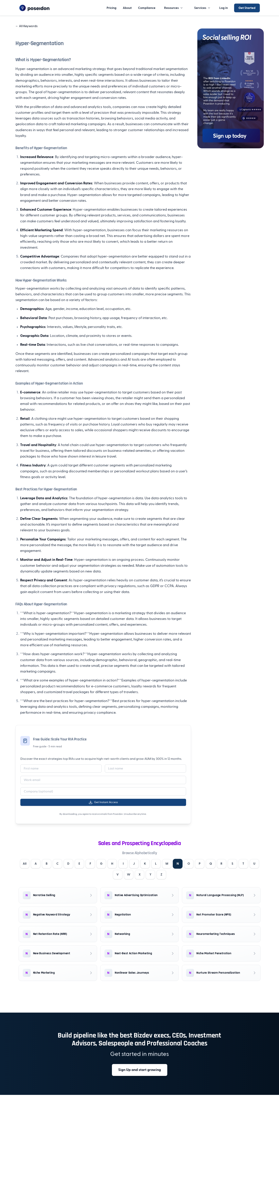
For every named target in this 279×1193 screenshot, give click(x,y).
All (23, 863)
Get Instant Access (103, 802)
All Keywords (26, 26)
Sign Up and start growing (139, 1070)
